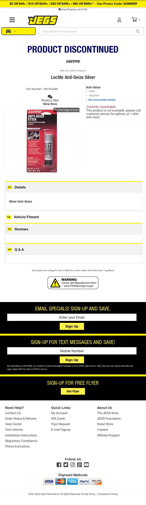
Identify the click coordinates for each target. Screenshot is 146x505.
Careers (102, 429)
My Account (59, 413)
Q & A (19, 249)
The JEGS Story (107, 413)
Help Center (13, 424)
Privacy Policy (88, 494)
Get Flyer (73, 391)
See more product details (100, 99)
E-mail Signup (60, 429)
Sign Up (71, 326)
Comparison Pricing (107, 494)
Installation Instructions (21, 435)
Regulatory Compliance (21, 440)
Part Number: (34, 89)
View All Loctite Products (73, 70)
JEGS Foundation (109, 418)
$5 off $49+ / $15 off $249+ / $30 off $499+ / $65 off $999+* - (73, 3)
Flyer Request (60, 424)
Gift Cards (58, 418)
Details (20, 187)
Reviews (21, 229)
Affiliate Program (108, 435)
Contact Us (13, 413)
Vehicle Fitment (26, 217)
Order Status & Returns (20, 418)
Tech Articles (14, 429)
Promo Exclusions (17, 446)
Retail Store (105, 424)
